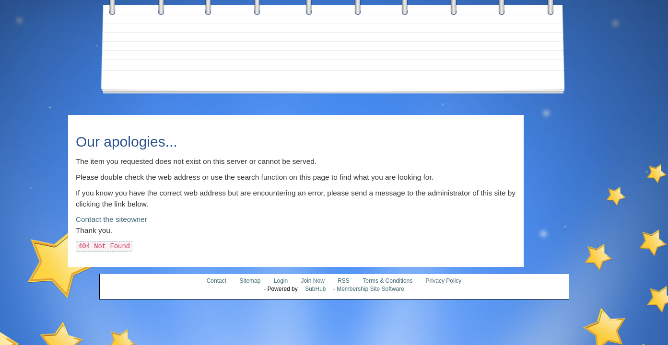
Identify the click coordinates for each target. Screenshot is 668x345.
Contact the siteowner (111, 219)
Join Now (314, 280)
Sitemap (249, 280)
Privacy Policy (444, 280)
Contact (216, 280)
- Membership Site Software (351, 289)
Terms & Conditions (387, 280)
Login (281, 280)
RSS (344, 280)
